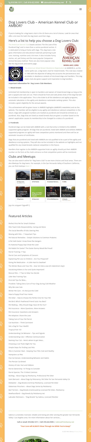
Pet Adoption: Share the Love (20, 315)
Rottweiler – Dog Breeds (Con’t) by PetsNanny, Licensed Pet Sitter (33, 383)
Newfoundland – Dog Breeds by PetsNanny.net (27, 393)
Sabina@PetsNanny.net (65, 422)
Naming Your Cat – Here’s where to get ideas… (26, 340)
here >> (29, 166)
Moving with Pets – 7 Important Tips (22, 234)
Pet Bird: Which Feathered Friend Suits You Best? (27, 301)
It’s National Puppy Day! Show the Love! (24, 245)
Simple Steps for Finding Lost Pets (22, 347)
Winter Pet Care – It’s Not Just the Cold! (23, 291)
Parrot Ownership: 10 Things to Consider (24, 369)
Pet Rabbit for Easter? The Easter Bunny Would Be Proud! (30, 248)
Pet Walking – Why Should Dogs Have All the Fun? (27, 305)
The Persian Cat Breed (17, 361)
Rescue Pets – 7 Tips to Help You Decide (24, 273)
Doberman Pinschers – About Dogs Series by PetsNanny (30, 386)
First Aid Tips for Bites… (18, 280)
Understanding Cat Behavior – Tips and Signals (27, 333)
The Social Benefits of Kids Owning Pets (24, 230)
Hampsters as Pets (16, 354)
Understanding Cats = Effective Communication (27, 337)
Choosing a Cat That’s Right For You (22, 344)
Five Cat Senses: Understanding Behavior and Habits (29, 358)
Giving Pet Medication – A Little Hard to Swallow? (27, 262)
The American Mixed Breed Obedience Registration (44, 68)
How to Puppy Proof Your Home (21, 294)
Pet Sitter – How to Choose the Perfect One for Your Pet (30, 298)
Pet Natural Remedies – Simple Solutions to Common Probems (32, 237)
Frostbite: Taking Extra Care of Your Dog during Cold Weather (32, 284)
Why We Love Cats (15, 287)
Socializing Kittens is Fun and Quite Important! (26, 269)
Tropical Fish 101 (15, 330)
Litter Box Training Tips (17, 276)
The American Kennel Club (19, 44)
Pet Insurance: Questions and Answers (23, 312)
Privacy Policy (78, 431)
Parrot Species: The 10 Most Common (23, 372)
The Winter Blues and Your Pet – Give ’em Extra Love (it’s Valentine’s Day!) (36, 266)
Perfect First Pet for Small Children (22, 223)
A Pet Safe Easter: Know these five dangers (25, 241)
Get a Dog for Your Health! (19, 326)
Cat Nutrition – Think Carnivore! (21, 322)
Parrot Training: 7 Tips (17, 252)
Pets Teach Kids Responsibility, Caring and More (27, 227)
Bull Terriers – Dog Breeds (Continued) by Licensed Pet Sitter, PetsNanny (36, 390)
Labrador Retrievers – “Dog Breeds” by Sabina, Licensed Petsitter (33, 397)
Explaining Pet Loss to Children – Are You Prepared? (28, 259)
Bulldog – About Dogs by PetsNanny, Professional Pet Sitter (31, 376)
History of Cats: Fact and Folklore (21, 365)
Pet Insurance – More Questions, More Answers (27, 308)
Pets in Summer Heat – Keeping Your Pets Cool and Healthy (31, 351)
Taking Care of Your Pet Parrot (20, 319)
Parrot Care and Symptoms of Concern (23, 255)
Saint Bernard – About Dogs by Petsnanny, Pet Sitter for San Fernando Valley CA (39, 379)
